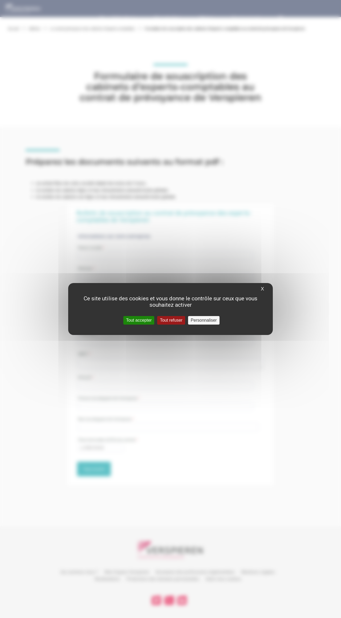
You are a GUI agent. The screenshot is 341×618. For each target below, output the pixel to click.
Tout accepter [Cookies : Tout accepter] (139, 320)
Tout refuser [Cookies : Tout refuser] (171, 320)
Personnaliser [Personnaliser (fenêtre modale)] (204, 320)
